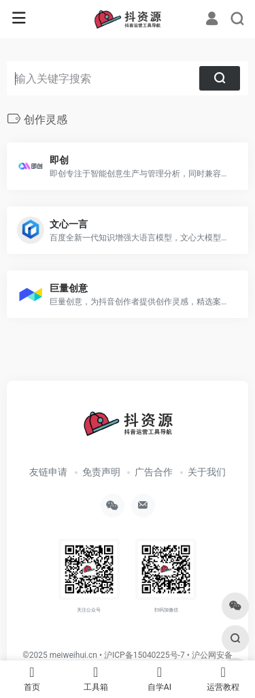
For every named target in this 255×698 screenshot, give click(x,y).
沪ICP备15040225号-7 (144, 655)
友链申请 (48, 471)
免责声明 (101, 471)
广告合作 (154, 471)
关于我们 (207, 471)
